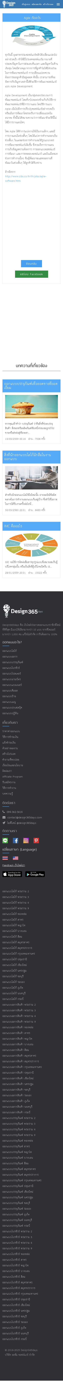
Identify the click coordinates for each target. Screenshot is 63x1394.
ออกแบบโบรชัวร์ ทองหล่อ (16, 1254)
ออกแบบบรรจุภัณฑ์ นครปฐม (17, 1197)
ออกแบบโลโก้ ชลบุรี (13, 976)
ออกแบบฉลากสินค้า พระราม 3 (19, 1010)
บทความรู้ (7, 794)
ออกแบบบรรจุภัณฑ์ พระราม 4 (19, 1129)
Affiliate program (12, 777)
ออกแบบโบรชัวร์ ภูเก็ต (14, 1328)
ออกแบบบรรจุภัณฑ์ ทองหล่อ (17, 1141)
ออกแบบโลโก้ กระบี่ (13, 999)
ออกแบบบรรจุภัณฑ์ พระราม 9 (19, 1135)
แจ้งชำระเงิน (9, 743)
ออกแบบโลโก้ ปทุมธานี (14, 959)
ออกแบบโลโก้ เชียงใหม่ (14, 965)
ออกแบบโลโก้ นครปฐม (14, 971)
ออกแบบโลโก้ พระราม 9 (15, 908)
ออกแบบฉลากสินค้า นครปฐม (18, 1084)
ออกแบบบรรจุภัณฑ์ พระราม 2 (19, 1118)
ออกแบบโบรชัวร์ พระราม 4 (17, 1243)
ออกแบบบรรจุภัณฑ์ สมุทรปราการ (20, 1175)
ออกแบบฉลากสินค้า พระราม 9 (19, 1022)
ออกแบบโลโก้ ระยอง (13, 982)
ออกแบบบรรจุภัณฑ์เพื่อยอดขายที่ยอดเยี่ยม (31, 386)
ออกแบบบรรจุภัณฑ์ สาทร (16, 1146)
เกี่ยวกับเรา (10, 722)
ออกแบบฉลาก (10, 656)
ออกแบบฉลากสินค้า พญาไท (17, 1039)
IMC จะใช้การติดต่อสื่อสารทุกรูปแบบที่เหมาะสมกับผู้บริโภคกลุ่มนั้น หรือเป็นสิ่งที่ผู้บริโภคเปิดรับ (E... (31, 564)
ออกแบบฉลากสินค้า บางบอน (17, 1044)
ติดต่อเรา (7, 771)
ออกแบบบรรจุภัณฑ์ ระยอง (16, 1209)
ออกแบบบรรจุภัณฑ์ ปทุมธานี (17, 1186)
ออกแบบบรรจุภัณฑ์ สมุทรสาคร (19, 1169)
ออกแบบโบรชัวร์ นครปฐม (16, 1311)
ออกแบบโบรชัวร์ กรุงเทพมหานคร (20, 1294)
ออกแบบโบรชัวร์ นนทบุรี (15, 1333)
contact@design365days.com (24, 817)
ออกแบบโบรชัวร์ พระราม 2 (17, 1231)
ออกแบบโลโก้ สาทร (12, 920)
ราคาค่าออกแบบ (11, 731)
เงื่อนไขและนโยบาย (12, 765)
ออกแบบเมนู (9, 702)
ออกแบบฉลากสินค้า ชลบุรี (16, 1090)
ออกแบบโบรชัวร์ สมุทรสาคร (17, 1282)
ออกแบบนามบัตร (11, 679)
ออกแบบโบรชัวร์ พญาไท (15, 1265)
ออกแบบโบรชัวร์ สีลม (13, 1277)
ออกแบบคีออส (10, 690)
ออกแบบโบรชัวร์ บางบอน (16, 1271)
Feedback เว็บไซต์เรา (13, 865)
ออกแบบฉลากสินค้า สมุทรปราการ (20, 1061)
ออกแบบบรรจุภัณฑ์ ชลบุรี (16, 1203)
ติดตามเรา (9, 831)
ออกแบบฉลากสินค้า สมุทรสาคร (19, 1056)
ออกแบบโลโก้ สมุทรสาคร (15, 942)
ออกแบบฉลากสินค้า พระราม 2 (19, 1005)
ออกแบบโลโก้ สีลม (12, 937)
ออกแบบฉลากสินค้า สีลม (15, 1050)
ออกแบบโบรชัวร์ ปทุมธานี (16, 1299)
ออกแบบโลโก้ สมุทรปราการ (17, 948)
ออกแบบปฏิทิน (10, 713)
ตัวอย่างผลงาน (10, 748)
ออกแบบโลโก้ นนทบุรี (14, 993)
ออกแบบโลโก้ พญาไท (13, 925)
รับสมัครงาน (9, 782)
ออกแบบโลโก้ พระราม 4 (15, 903)
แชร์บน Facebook (31, 274)
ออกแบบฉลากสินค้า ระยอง (16, 1095)
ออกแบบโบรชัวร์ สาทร (14, 1260)
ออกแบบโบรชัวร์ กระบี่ (14, 1339)
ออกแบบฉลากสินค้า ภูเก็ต (16, 1101)
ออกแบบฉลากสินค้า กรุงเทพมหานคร (22, 1067)
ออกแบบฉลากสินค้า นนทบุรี (17, 1107)
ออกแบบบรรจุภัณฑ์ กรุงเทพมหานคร (22, 1180)
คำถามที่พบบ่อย (10, 760)
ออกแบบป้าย (9, 696)
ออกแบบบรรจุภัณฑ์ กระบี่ (16, 1226)
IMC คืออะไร (13, 526)
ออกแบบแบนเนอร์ (12, 685)
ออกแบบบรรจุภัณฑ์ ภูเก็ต (16, 1214)
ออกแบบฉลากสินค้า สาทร (16, 1033)
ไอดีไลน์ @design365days (20, 823)
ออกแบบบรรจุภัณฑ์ (12, 662)
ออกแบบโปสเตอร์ (11, 673)
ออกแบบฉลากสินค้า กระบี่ (16, 1112)
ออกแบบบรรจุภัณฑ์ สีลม (15, 1163)
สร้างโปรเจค (9, 754)
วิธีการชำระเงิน (10, 737)
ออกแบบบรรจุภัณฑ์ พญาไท (17, 1152)
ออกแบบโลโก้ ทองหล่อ (14, 914)
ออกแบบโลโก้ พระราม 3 (15, 897)
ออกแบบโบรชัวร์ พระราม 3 (17, 1237)
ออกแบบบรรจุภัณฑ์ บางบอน (17, 1158)
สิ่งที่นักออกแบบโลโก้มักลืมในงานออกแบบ (27, 457)
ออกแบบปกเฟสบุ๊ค (12, 708)
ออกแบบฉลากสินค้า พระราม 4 (19, 1016)
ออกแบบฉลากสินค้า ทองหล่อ (17, 1027)
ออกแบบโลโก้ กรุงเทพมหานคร (18, 954)
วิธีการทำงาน (9, 788)
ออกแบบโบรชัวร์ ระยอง (15, 1322)
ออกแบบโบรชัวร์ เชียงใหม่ (16, 1305)
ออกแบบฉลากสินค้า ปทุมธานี (18, 1073)
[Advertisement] (31, 220)
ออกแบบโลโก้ (9, 651)
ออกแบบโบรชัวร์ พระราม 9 (17, 1248)
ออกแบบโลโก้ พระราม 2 (15, 891)
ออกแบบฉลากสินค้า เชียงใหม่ (18, 1078)
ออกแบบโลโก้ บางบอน (14, 931)
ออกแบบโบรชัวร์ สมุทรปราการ (18, 1288)
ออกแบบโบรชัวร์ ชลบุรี (14, 1316)
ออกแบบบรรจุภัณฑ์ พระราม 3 (19, 1124)
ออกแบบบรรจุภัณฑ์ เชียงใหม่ (17, 1192)
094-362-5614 (14, 812)
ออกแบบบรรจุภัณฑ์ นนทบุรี (17, 1220)
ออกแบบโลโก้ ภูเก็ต (12, 988)
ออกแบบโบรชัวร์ (11, 668)
